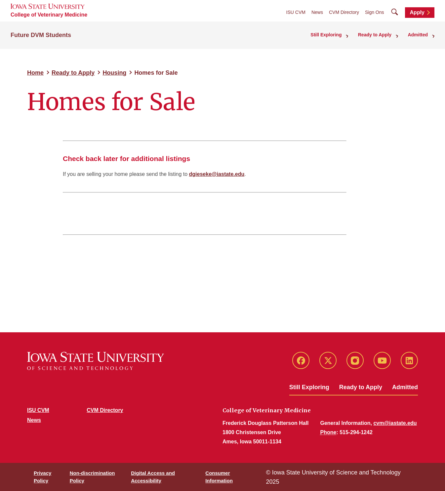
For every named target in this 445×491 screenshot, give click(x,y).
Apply (417, 12)
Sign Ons (374, 12)
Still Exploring (309, 387)
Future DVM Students (41, 34)
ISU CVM (295, 12)
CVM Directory (344, 12)
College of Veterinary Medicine (49, 15)
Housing (114, 72)
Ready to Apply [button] (379, 34)
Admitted (405, 387)
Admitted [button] (420, 34)
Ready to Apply (73, 72)
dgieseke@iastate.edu (217, 174)
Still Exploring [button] (334, 34)
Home (35, 72)
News (317, 12)
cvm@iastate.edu (395, 423)
